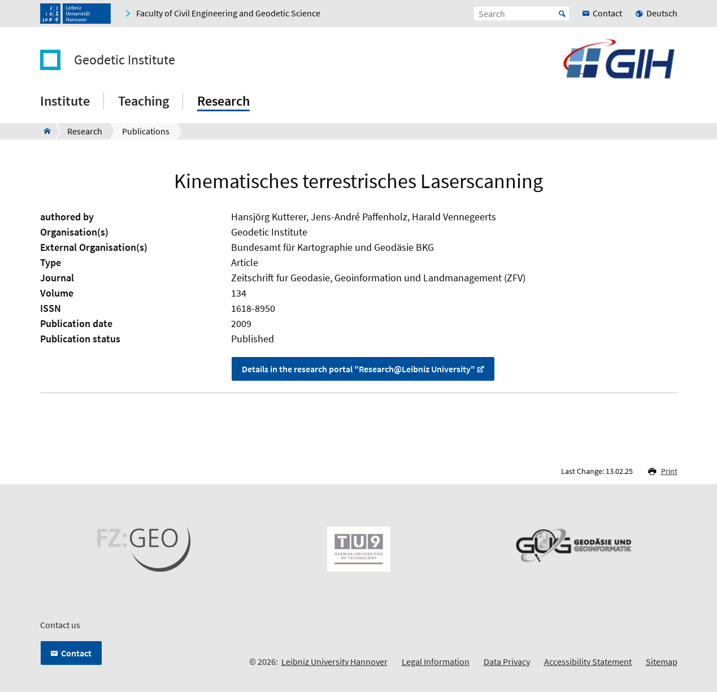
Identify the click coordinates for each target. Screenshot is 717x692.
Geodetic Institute (124, 60)
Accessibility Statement (588, 661)
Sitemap (661, 661)
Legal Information (436, 661)
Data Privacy (507, 661)
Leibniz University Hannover (334, 661)
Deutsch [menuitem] (661, 13)
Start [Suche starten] (562, 13)
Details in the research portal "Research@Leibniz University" (358, 369)
